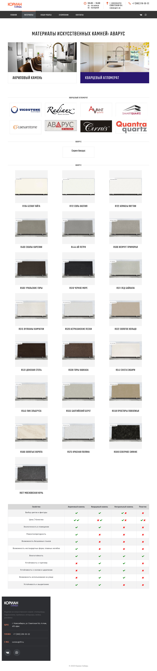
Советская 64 (116, 4)
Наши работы (46, 15)
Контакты (80, 15)
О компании (63, 15)
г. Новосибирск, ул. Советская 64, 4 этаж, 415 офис (29, 624)
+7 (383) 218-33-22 (140, 3)
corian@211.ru (18, 642)
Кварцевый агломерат (102, 78)
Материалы (28, 15)
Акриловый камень (27, 78)
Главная (13, 15)
